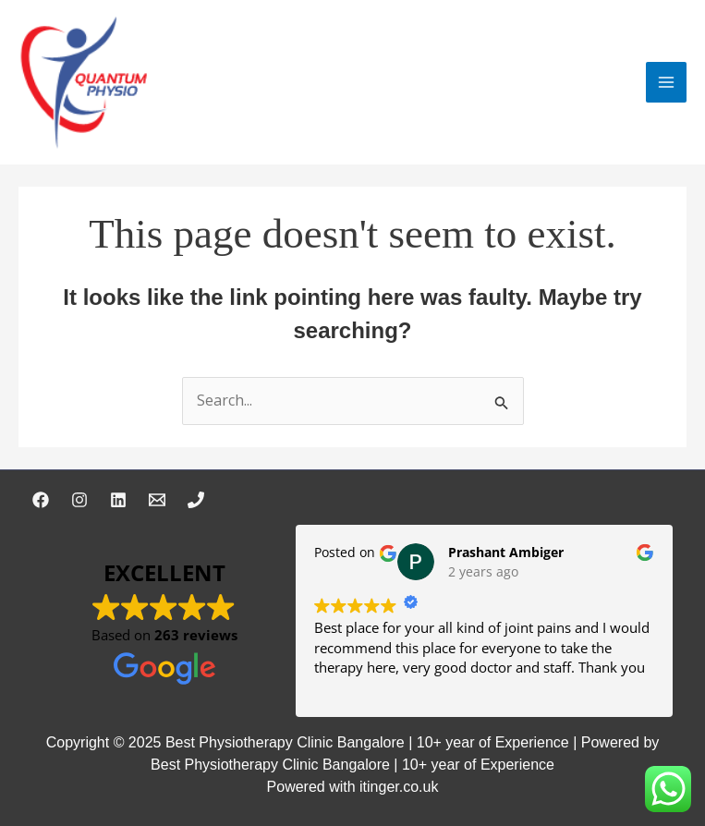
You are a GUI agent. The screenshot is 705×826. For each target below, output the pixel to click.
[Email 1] (157, 500)
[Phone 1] (196, 500)
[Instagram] (79, 500)
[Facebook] (40, 500)
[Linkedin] (118, 500)
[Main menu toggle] (666, 82)
